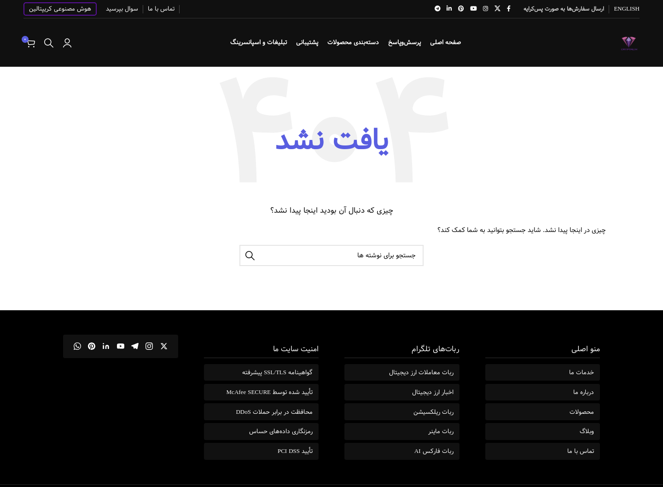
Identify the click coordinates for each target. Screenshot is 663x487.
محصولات (582, 412)
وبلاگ (587, 431)
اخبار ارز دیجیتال (433, 392)
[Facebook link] (508, 8)
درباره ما (583, 392)
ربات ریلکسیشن (433, 412)
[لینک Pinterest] (461, 8)
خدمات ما (581, 372)
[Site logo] (629, 42)
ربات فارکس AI (434, 451)
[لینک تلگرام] (438, 8)
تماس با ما (580, 451)
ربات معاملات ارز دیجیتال (421, 372)
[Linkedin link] (449, 8)
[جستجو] (49, 43)
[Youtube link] (473, 8)
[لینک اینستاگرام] (485, 8)
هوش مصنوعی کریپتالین (60, 9)
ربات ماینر (441, 431)
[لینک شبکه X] (497, 8)
